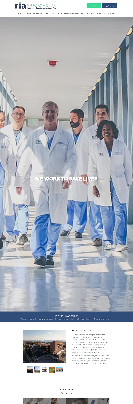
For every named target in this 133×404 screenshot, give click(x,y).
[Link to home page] (32, 5)
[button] (109, 5)
